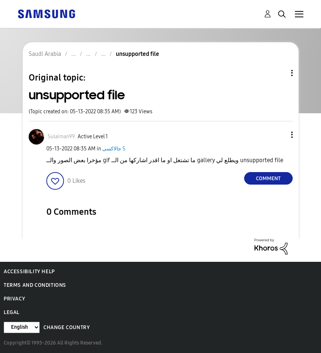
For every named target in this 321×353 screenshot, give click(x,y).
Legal (11, 312)
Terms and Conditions (35, 285)
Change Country (66, 327)
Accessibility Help (29, 271)
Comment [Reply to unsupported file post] (268, 178)
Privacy (14, 299)
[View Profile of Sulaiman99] (61, 136)
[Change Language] (22, 327)
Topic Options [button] (279, 73)
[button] (279, 134)
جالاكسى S (113, 149)
